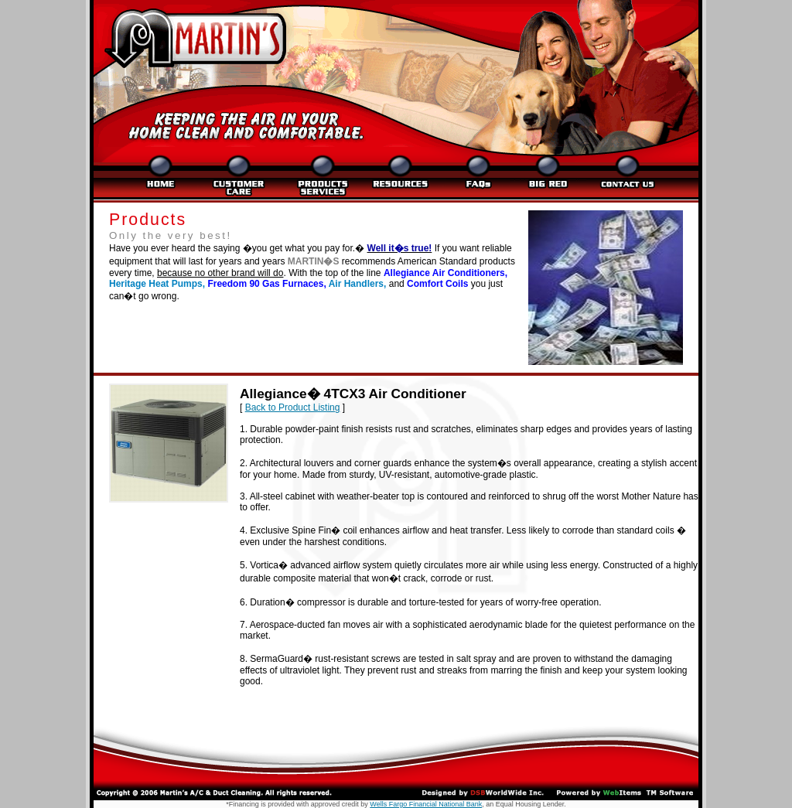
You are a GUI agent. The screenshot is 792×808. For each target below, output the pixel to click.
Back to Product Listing (292, 407)
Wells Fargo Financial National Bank (426, 804)
